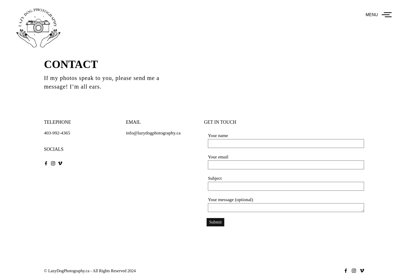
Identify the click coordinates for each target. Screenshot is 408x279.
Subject (286, 183)
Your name (286, 140)
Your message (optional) (286, 204)
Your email (286, 161)
